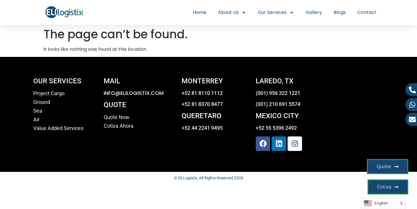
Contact (366, 12)
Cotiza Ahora (118, 126)
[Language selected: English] (383, 203)
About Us (232, 12)
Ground (41, 102)
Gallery (314, 12)
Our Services (276, 12)
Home (199, 12)
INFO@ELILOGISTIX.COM (134, 93)
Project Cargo (49, 93)
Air (36, 119)
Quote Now (116, 117)
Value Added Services (58, 128)
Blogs (340, 12)
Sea (37, 111)
